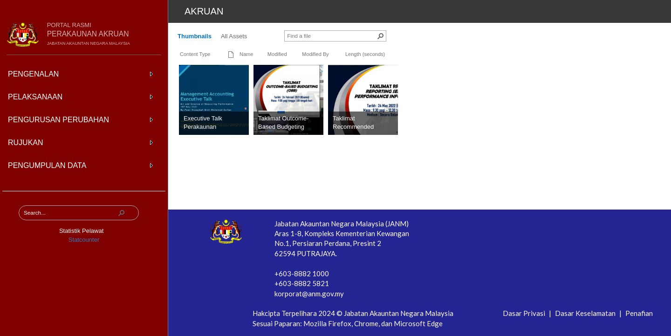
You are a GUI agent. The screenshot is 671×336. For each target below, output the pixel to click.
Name (246, 54)
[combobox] (70, 213)
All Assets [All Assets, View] (234, 36)
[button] (121, 213)
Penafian (639, 313)
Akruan (204, 11)
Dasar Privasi (525, 313)
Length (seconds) (365, 54)
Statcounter (84, 239)
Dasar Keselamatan (586, 313)
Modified (277, 54)
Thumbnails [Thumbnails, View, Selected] (195, 36)
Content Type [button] (195, 54)
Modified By (315, 54)
